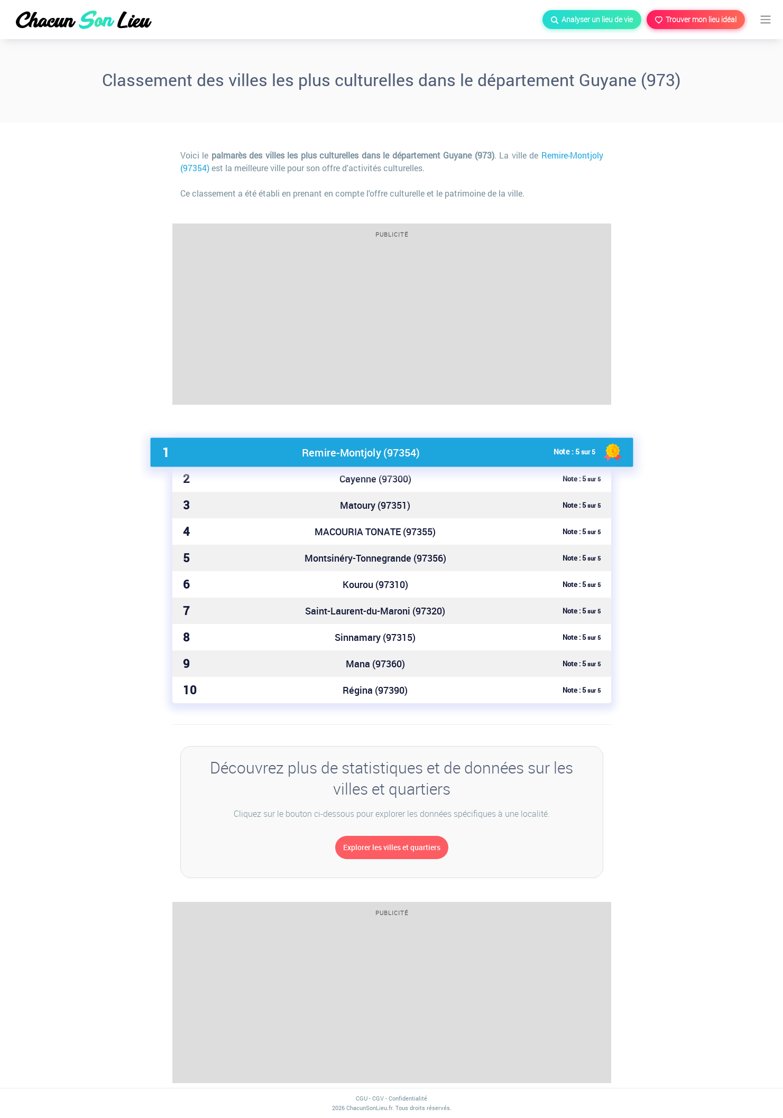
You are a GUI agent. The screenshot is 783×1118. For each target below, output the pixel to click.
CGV (378, 1098)
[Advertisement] (391, 325)
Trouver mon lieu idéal (695, 19)
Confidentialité (408, 1098)
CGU (361, 1098)
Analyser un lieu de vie (592, 19)
